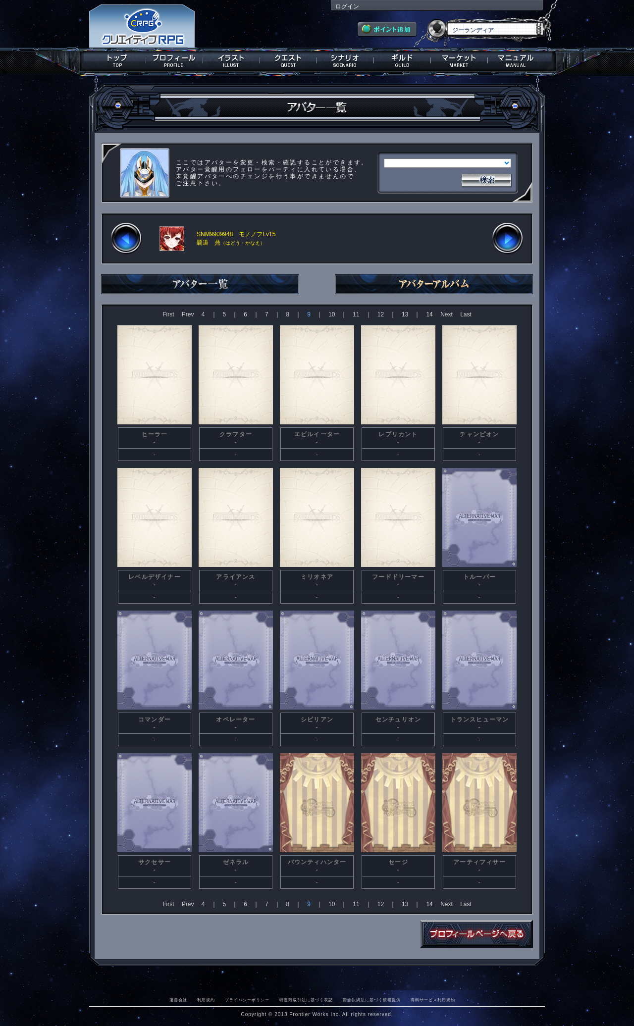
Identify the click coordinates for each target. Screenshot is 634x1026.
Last (466, 314)
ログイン (347, 6)
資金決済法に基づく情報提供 (372, 999)
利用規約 (206, 999)
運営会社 (178, 999)
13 (405, 314)
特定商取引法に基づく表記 (306, 999)
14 (429, 314)
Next (446, 314)
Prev (188, 314)
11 (356, 314)
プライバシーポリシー (247, 999)
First (168, 314)
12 (380, 314)
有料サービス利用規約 (433, 999)
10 (331, 314)
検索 (486, 179)
